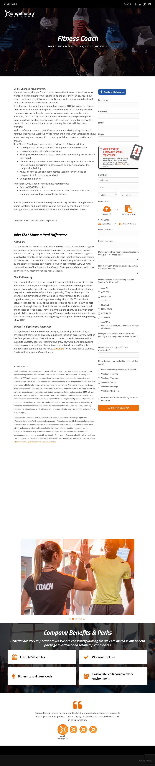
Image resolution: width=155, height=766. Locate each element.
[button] (70, 619)
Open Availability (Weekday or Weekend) (117, 369)
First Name (103, 100)
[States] (107, 194)
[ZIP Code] (129, 194)
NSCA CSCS (105, 309)
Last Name (103, 111)
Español (127, 4)
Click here (58, 348)
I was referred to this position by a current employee (117, 399)
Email (101, 123)
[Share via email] (149, 4)
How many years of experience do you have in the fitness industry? (118, 267)
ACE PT (103, 288)
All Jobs (10, 4)
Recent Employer (105, 241)
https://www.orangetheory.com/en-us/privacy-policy (35, 442)
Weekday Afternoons (108, 378)
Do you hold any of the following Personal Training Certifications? (116, 281)
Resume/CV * (104, 201)
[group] (77, 577)
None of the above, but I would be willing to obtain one (118, 327)
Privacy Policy (121, 164)
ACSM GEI (104, 317)
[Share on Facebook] (135, 4)
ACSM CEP (104, 322)
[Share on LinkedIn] (140, 4)
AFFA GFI (104, 300)
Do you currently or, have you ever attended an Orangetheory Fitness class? (118, 253)
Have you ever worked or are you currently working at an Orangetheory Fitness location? (118, 335)
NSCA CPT (104, 305)
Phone (101, 134)
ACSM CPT (104, 313)
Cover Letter (103, 220)
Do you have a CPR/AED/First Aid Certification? (113, 348)
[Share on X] (144, 4)
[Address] (118, 180)
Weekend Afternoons (109, 391)
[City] (118, 187)
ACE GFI (103, 292)
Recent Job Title (105, 229)
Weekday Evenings (107, 382)
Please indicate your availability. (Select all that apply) (118, 362)
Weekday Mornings (108, 374)
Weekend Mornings (108, 386)
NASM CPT (104, 296)
